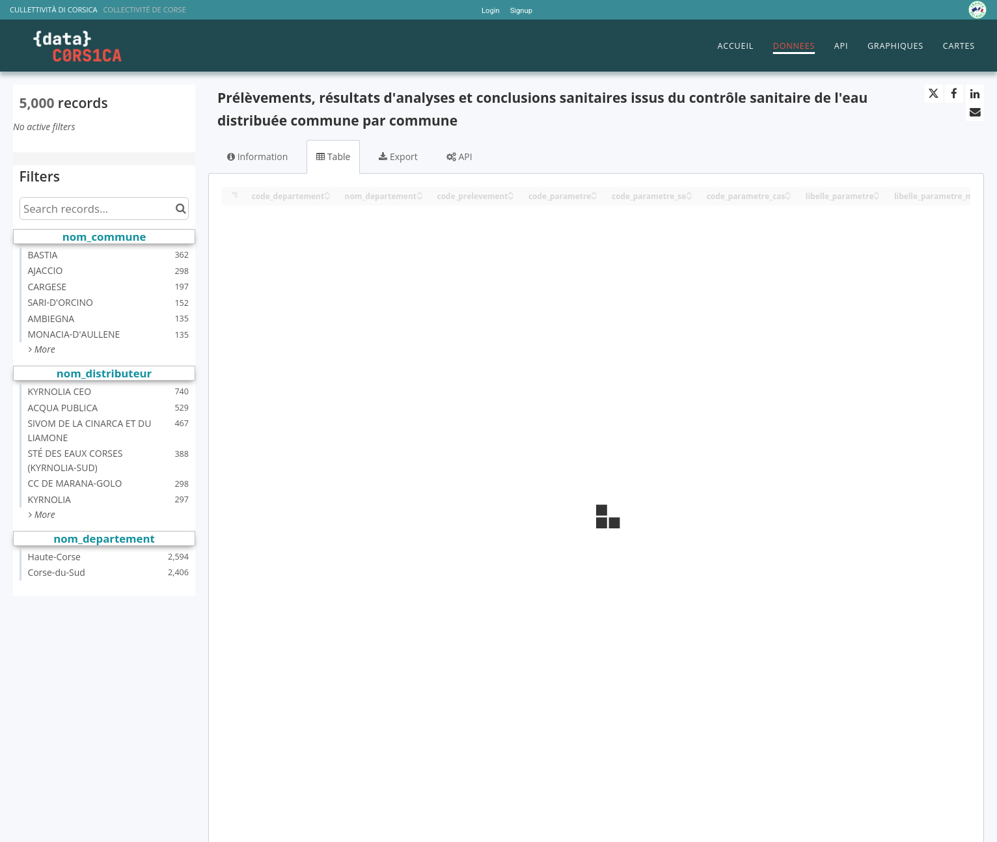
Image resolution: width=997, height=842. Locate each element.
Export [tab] (398, 156)
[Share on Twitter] (934, 94)
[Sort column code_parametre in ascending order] (594, 192)
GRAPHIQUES (895, 45)
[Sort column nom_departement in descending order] (420, 197)
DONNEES (794, 45)
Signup (521, 11)
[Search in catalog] (180, 208)
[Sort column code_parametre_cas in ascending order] (788, 192)
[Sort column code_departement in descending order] (327, 197)
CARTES (959, 45)
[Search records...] (104, 208)
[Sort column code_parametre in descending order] (594, 197)
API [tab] (459, 156)
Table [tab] (333, 156)
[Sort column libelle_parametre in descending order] (876, 197)
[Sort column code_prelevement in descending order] (511, 197)
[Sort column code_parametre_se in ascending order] (689, 192)
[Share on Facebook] (954, 94)
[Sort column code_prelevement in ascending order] (511, 192)
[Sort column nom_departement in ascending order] (420, 192)
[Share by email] (975, 112)
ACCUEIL (735, 45)
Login (491, 11)
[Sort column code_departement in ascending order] (327, 192)
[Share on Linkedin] (975, 94)
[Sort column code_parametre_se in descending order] (689, 197)
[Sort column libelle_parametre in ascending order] (876, 192)
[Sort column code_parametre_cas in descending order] (788, 197)
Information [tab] (257, 156)
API (841, 45)
